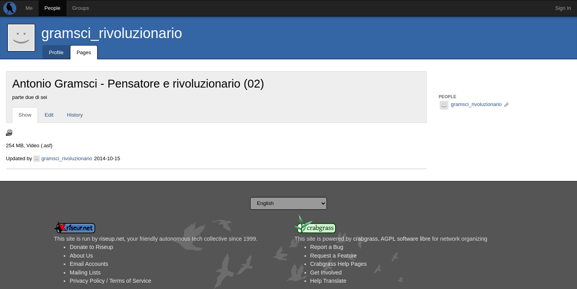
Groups (80, 8)
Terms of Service (130, 281)
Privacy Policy (87, 281)
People (52, 8)
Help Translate (328, 281)
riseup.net (111, 239)
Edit (49, 115)
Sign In (563, 8)
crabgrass (365, 239)
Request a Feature (333, 255)
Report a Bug (326, 247)
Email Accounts (89, 264)
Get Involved (326, 272)
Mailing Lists (85, 272)
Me (29, 8)
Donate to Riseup (91, 247)
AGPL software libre (406, 239)
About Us (81, 255)
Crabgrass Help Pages (338, 264)
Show (24, 115)
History (75, 115)
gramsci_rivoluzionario (111, 33)
